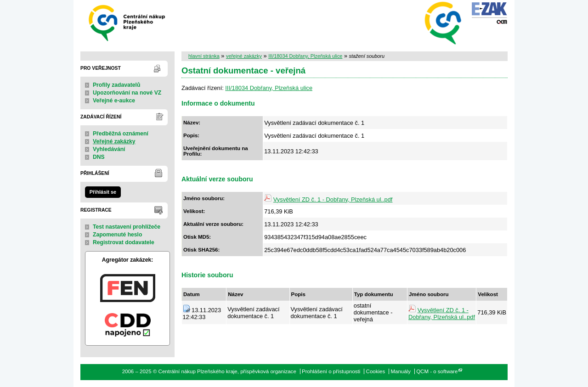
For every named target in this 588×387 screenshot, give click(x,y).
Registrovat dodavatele (123, 242)
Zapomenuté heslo (117, 234)
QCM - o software (437, 371)
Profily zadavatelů (116, 85)
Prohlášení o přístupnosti (331, 371)
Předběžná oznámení (120, 133)
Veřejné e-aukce (114, 100)
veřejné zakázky (244, 56)
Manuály (400, 371)
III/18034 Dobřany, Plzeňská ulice (305, 56)
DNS (99, 157)
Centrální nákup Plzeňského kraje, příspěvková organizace (127, 22)
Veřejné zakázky (114, 141)
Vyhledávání (109, 149)
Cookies (375, 371)
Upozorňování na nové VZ (127, 93)
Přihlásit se (103, 192)
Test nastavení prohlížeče (126, 227)
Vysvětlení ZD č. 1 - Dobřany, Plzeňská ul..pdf (333, 199)
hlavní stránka (204, 56)
